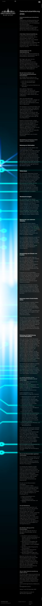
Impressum (30, 601)
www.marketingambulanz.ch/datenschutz (30, 584)
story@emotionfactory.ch (22, 601)
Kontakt (3, 1)
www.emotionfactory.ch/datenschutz (29, 581)
